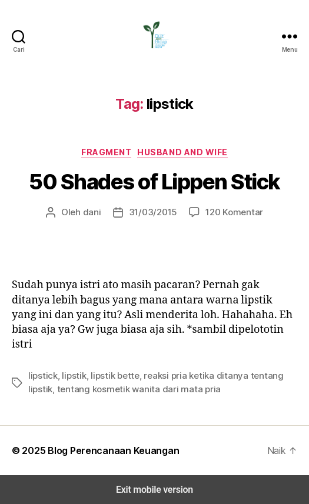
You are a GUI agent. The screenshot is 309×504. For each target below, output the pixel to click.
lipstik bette (105, 375)
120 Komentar (230, 212)
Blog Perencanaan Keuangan (107, 450)
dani (96, 212)
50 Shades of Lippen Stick (154, 182)
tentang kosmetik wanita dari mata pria (101, 389)
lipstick (41, 375)
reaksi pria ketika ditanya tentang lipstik (204, 375)
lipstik (68, 375)
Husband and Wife (182, 151)
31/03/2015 (153, 212)
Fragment (106, 151)
